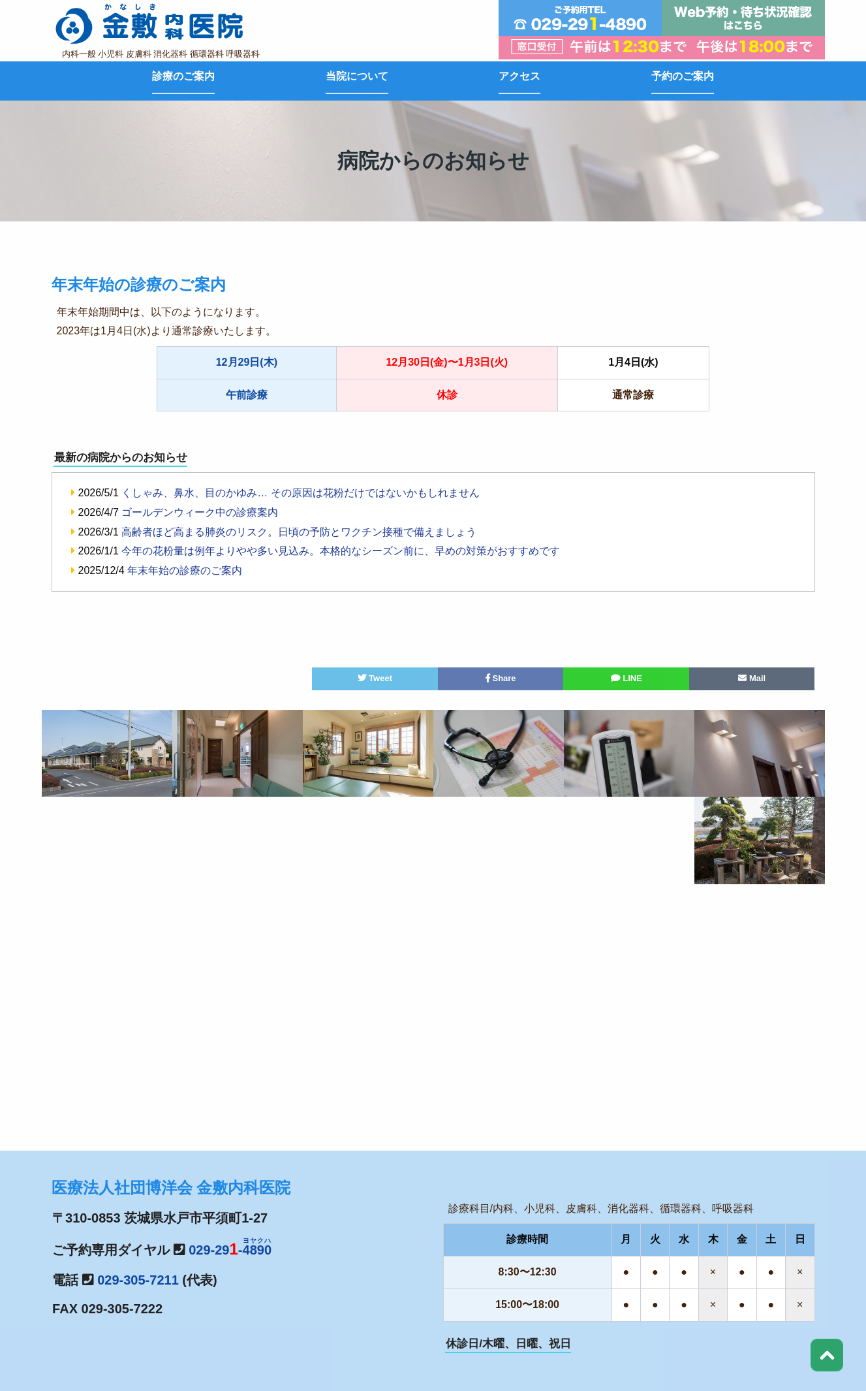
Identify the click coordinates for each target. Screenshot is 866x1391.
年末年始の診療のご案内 (184, 570)
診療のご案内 (183, 76)
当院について (357, 76)
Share (501, 678)
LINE (626, 678)
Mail (751, 678)
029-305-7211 (138, 1280)
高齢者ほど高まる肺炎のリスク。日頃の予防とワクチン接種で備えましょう (298, 531)
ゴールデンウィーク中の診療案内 (199, 512)
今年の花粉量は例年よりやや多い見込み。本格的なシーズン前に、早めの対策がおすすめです (340, 550)
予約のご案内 (682, 76)
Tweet (375, 678)
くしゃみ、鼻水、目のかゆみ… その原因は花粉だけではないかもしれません (300, 492)
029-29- (230, 1250)
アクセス (519, 76)
